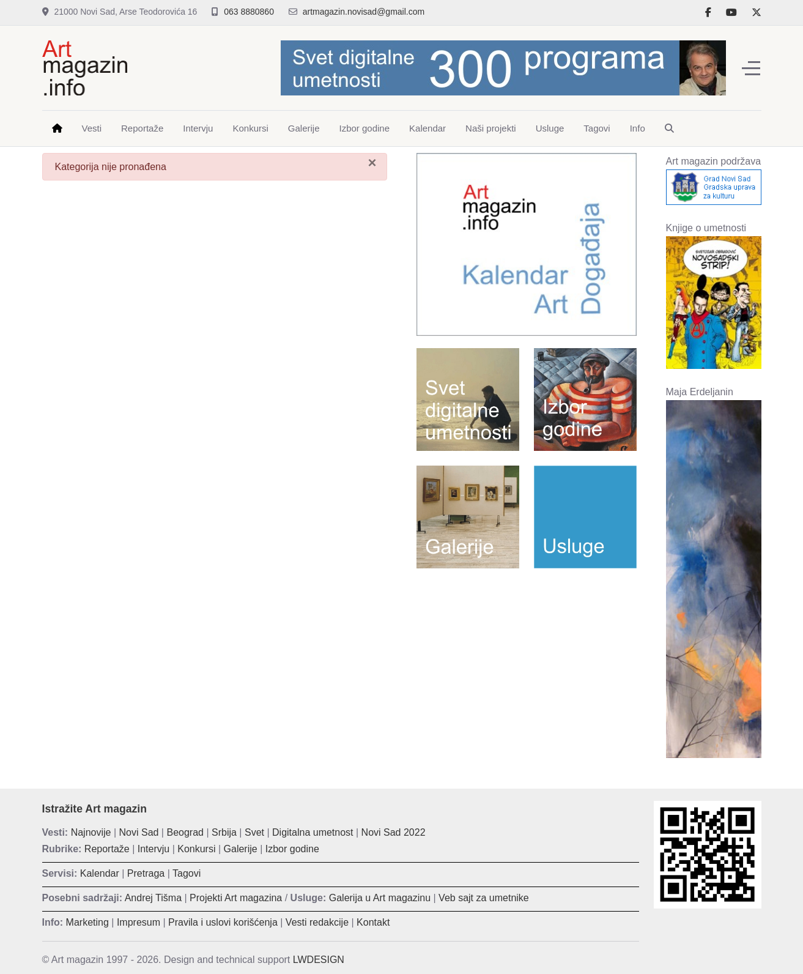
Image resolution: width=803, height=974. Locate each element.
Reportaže (107, 849)
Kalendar (99, 873)
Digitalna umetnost (312, 832)
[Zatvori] (372, 163)
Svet (254, 832)
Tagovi (186, 873)
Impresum (138, 922)
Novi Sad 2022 (393, 832)
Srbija (224, 832)
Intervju (153, 849)
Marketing (87, 922)
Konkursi (196, 849)
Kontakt (373, 922)
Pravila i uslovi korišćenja (223, 922)
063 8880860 (249, 12)
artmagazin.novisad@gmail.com (363, 12)
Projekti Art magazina (236, 898)
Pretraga (146, 873)
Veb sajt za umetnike (484, 898)
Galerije (240, 849)
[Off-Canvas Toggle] (751, 68)
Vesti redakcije (317, 922)
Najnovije (91, 832)
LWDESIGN (318, 959)
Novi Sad (139, 832)
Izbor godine (292, 849)
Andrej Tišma (153, 898)
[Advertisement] (526, 666)
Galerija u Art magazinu (380, 898)
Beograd (185, 832)
